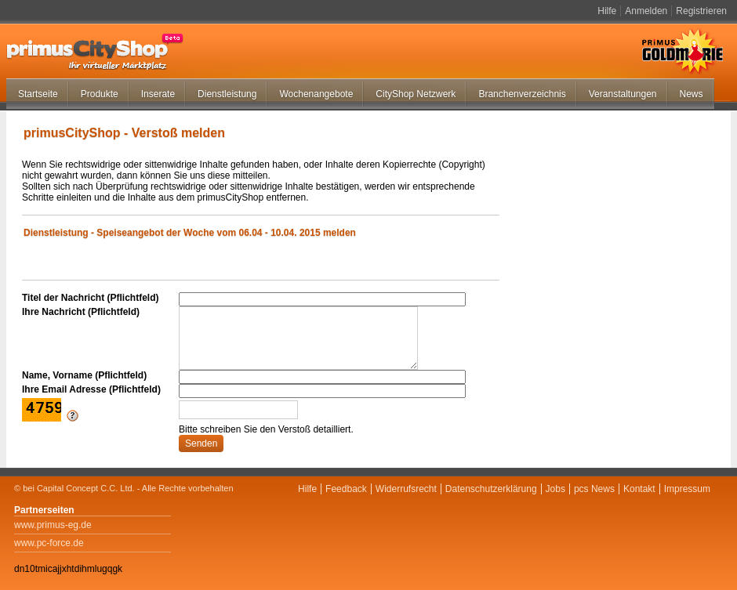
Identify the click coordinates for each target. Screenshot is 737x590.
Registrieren (701, 10)
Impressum (687, 488)
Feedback (346, 488)
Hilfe (606, 10)
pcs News (594, 488)
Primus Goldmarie (682, 51)
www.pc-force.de (49, 543)
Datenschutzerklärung (491, 488)
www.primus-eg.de (53, 524)
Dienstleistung (227, 94)
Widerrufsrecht (406, 488)
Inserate (158, 94)
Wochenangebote (316, 94)
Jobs (555, 488)
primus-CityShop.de (94, 52)
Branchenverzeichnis (521, 94)
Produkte (99, 94)
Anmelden (646, 10)
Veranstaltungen (623, 94)
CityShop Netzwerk (416, 94)
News (691, 94)
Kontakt (639, 488)
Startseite (38, 94)
